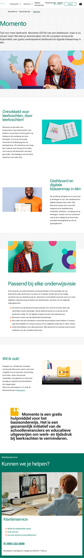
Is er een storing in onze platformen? (21, 535)
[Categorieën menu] (15, 4)
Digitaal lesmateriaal (39, 4)
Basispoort (20, 390)
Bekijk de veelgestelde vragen (19, 528)
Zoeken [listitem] (58, 4)
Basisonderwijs (24, 12)
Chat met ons (12, 532)
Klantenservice (50, 3)
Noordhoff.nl (12, 12)
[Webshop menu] (28, 4)
